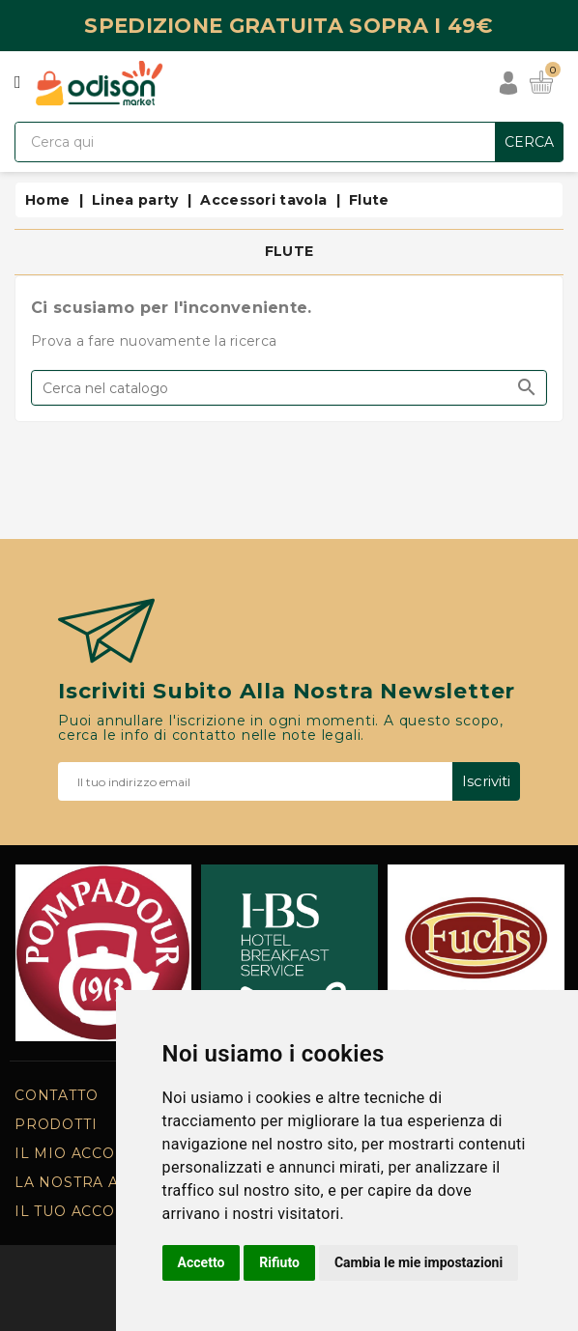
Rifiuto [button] (279, 1262)
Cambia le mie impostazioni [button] (418, 1262)
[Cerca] (289, 388)
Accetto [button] (201, 1262)
